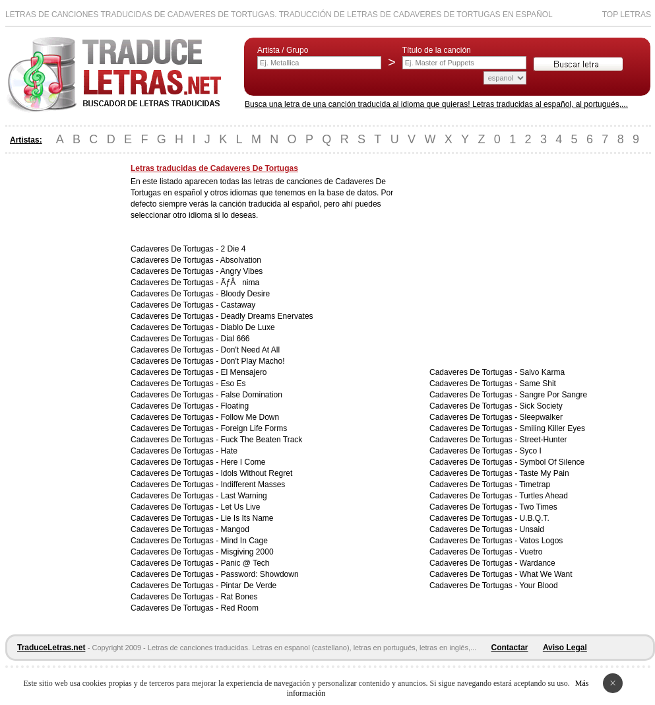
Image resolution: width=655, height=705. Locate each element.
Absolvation (240, 260)
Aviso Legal (565, 647)
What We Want (546, 574)
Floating (235, 406)
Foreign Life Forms (254, 428)
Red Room (240, 608)
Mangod (235, 529)
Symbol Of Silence (552, 462)
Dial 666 (235, 338)
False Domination (251, 394)
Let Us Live (241, 507)
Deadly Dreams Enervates (267, 316)
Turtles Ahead (543, 495)
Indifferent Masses (253, 484)
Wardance (537, 563)
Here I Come (243, 462)
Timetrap (534, 484)
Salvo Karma (542, 372)
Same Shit (538, 383)
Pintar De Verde (249, 585)
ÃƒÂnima (240, 282)
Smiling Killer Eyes (552, 428)
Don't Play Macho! (253, 361)
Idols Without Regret (257, 473)
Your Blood (538, 585)
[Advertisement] (58, 362)
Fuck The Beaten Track (262, 439)
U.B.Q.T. (534, 518)
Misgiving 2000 (247, 551)
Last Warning (244, 495)
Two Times (538, 507)
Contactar (509, 647)
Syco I (531, 450)
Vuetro (531, 551)
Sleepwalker (541, 417)
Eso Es (233, 383)
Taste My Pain (544, 473)
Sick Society (541, 406)
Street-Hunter (543, 439)
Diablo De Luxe (248, 327)
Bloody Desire (245, 293)
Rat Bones (239, 596)
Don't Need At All (250, 349)
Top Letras (626, 14)
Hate (229, 450)
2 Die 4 (233, 248)
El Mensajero (244, 372)
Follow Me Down (250, 417)
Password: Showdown (260, 574)
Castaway (238, 305)
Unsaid (532, 529)
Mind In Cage (244, 540)
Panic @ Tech (245, 563)
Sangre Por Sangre (554, 394)
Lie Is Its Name (247, 518)
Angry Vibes (241, 271)
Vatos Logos (541, 540)
